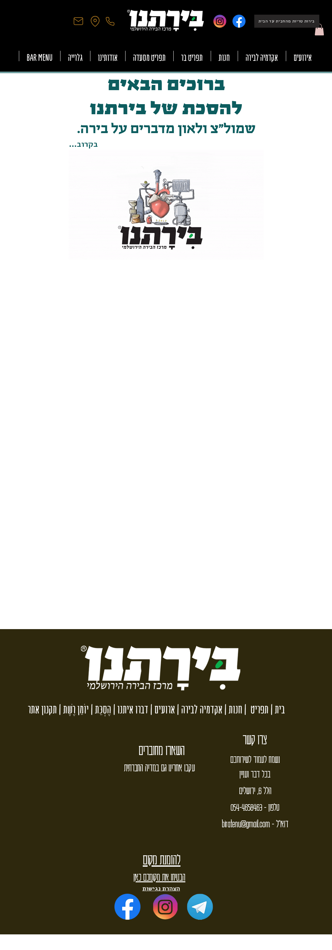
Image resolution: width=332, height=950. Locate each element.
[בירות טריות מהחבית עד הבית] (286, 21)
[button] (319, 29)
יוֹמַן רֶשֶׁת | (73, 709)
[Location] (95, 21)
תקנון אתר (42, 709)
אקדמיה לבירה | (198, 709)
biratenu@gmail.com (246, 823)
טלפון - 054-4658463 (255, 806)
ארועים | (161, 709)
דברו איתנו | (129, 709)
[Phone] (110, 21)
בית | (277, 709)
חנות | (232, 709)
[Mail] (78, 21)
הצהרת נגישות (161, 888)
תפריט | (255, 709)
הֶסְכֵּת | (100, 709)
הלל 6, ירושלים (255, 790)
